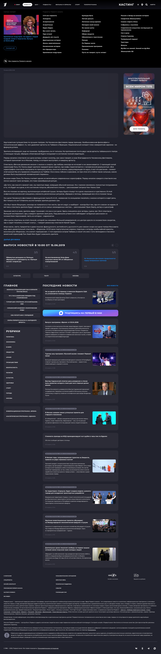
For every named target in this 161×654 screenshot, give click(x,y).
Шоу (37, 4)
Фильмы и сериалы (63, 4)
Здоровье (10, 383)
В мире (8, 347)
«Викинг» (24, 612)
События (58, 588)
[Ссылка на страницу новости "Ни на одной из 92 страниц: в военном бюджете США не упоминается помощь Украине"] (80, 298)
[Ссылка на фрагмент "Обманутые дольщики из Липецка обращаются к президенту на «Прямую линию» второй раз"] (22, 259)
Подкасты (47, 4)
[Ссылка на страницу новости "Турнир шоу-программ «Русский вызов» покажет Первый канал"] (80, 359)
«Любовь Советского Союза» (136, 610)
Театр (46, 275)
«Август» (123, 610)
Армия (8, 357)
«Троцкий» (31, 612)
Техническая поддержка (64, 584)
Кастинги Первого (9, 592)
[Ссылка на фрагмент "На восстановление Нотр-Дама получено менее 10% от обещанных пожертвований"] (61, 259)
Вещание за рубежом (139, 577)
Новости (27, 4)
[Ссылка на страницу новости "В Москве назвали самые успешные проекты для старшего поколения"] (80, 418)
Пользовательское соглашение (66, 576)
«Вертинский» (46, 612)
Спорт (77, 4)
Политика (10, 337)
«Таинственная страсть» (60, 612)
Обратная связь (61, 580)
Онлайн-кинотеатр (10, 584)
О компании (8, 576)
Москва (76, 275)
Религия (9, 372)
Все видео (7, 596)
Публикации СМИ (61, 592)
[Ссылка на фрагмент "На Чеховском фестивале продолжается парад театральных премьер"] (100, 259)
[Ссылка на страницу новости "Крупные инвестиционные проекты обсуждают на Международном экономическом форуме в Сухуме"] (80, 526)
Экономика (10, 342)
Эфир (18, 4)
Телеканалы (92, 630)
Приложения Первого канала (13, 588)
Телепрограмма (90, 4)
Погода (9, 393)
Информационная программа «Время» (21, 411)
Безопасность (11, 367)
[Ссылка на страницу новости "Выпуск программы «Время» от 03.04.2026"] (80, 331)
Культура (17, 275)
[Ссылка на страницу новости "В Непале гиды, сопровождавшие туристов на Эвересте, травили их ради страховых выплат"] (80, 466)
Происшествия (12, 362)
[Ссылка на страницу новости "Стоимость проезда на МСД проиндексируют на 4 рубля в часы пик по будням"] (80, 440)
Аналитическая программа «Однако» (21, 416)
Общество (10, 352)
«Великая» (38, 612)
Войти (152, 4)
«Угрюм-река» (15, 612)
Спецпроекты (8, 580)
